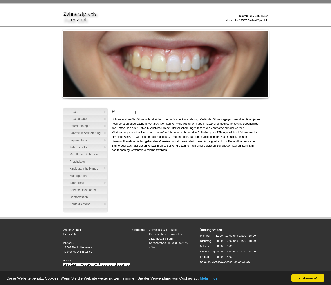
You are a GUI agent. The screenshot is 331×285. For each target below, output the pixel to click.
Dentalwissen (79, 197)
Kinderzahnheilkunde (84, 168)
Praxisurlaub (78, 118)
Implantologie (79, 140)
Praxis (74, 111)
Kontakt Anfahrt (80, 204)
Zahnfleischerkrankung (85, 133)
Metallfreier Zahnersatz (85, 154)
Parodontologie (80, 126)
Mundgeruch (78, 176)
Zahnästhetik (78, 147)
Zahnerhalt (77, 183)
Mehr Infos (208, 278)
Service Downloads (83, 190)
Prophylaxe (77, 161)
